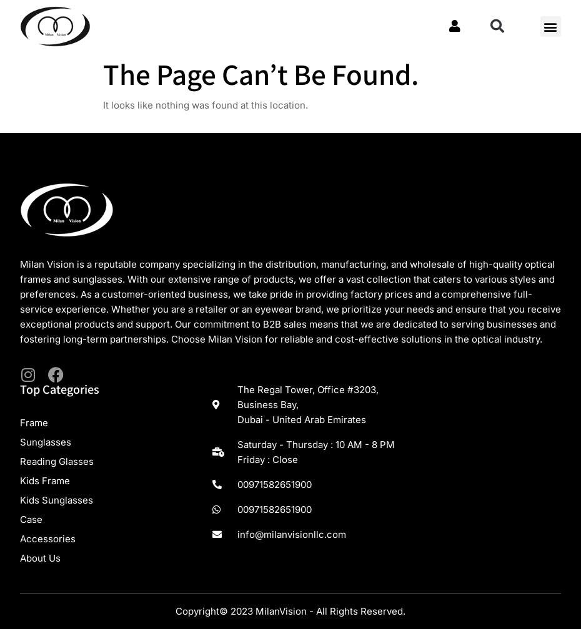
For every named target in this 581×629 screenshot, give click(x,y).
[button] (497, 26)
